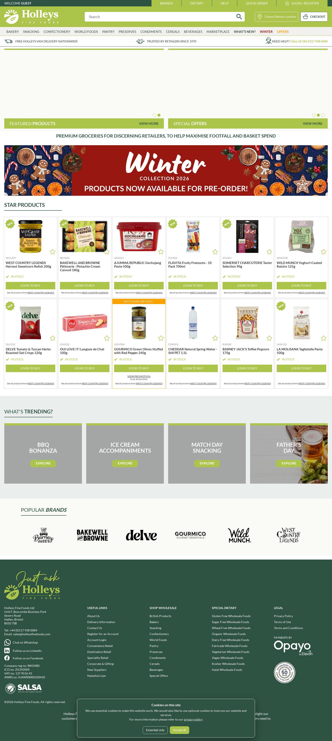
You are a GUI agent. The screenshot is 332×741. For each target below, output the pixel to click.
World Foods (86, 31)
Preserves (127, 31)
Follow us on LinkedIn (27, 651)
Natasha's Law (96, 675)
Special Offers (159, 675)
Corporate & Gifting (100, 664)
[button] (154, 115)
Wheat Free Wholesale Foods (231, 628)
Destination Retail (99, 652)
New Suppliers (96, 669)
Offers (283, 31)
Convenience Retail (100, 646)
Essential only (155, 730)
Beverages (193, 31)
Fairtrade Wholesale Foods (230, 646)
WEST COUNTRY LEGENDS (41, 292)
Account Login (96, 640)
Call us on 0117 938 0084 (309, 41)
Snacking (31, 31)
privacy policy (193, 719)
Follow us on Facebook (28, 658)
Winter (266, 31)
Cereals (173, 31)
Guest (26, 3)
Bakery (12, 31)
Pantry (108, 31)
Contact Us (94, 628)
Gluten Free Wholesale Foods (231, 616)
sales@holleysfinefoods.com (31, 634)
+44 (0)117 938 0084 (23, 630)
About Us (93, 616)
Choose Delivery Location (280, 16)
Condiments (151, 31)
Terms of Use (282, 622)
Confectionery (57, 31)
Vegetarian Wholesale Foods (230, 652)
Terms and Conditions (288, 628)
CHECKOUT (317, 16)
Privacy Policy (283, 616)
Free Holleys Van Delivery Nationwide (46, 41)
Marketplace (218, 31)
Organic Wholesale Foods (229, 634)
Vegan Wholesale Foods (227, 658)
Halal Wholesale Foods (227, 669)
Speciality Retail (97, 658)
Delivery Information (101, 622)
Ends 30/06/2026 (139, 377)
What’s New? (245, 31)
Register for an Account (103, 634)
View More (149, 123)
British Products (160, 616)
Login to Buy (30, 285)
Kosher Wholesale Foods (228, 664)
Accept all (179, 730)
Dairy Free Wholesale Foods (230, 640)
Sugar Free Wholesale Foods (230, 622)
